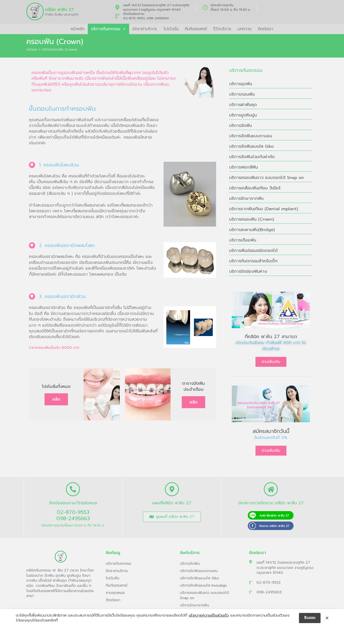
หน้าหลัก (78, 29)
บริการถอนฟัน (242, 94)
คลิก (56, 399)
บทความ (244, 29)
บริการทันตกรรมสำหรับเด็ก (253, 261)
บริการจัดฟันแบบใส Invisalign (203, 585)
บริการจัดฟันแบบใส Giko (251, 146)
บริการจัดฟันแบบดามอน (250, 136)
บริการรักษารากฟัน (246, 198)
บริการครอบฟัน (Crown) (251, 219)
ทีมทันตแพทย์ (196, 29)
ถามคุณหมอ (115, 592)
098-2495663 (158, 18)
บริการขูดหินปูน (243, 115)
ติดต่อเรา (265, 29)
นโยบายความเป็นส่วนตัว (209, 615)
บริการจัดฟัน (240, 125)
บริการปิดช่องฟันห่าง (248, 271)
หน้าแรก (31, 49)
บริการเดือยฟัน (242, 240)
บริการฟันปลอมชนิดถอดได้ (253, 250)
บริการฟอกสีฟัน (243, 167)
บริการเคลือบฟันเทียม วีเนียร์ (254, 188)
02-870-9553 (134, 18)
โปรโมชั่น (171, 29)
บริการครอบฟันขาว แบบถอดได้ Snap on (266, 178)
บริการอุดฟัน (240, 84)
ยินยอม (309, 618)
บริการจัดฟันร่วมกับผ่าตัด (252, 157)
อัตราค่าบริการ (144, 29)
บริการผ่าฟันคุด (243, 105)
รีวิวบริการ (222, 29)
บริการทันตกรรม (108, 29)
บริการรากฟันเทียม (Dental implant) (263, 209)
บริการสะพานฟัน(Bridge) (252, 230)
